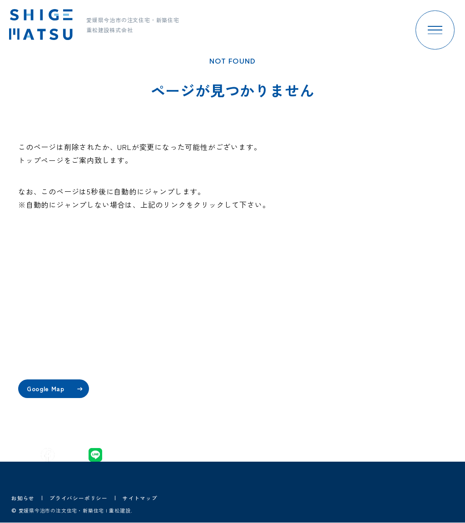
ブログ (289, 390)
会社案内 (210, 319)
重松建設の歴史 (220, 367)
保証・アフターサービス (234, 413)
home (149, 319)
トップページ (41, 159)
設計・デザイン (164, 413)
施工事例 (292, 343)
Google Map (58, 388)
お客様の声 (296, 367)
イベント (292, 319)
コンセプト (157, 343)
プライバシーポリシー (78, 498)
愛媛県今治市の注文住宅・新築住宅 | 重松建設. (80, 511)
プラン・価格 (160, 390)
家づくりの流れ (220, 390)
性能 (147, 367)
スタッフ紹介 (217, 343)
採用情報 (292, 413)
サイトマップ (140, 498)
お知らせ (23, 498)
